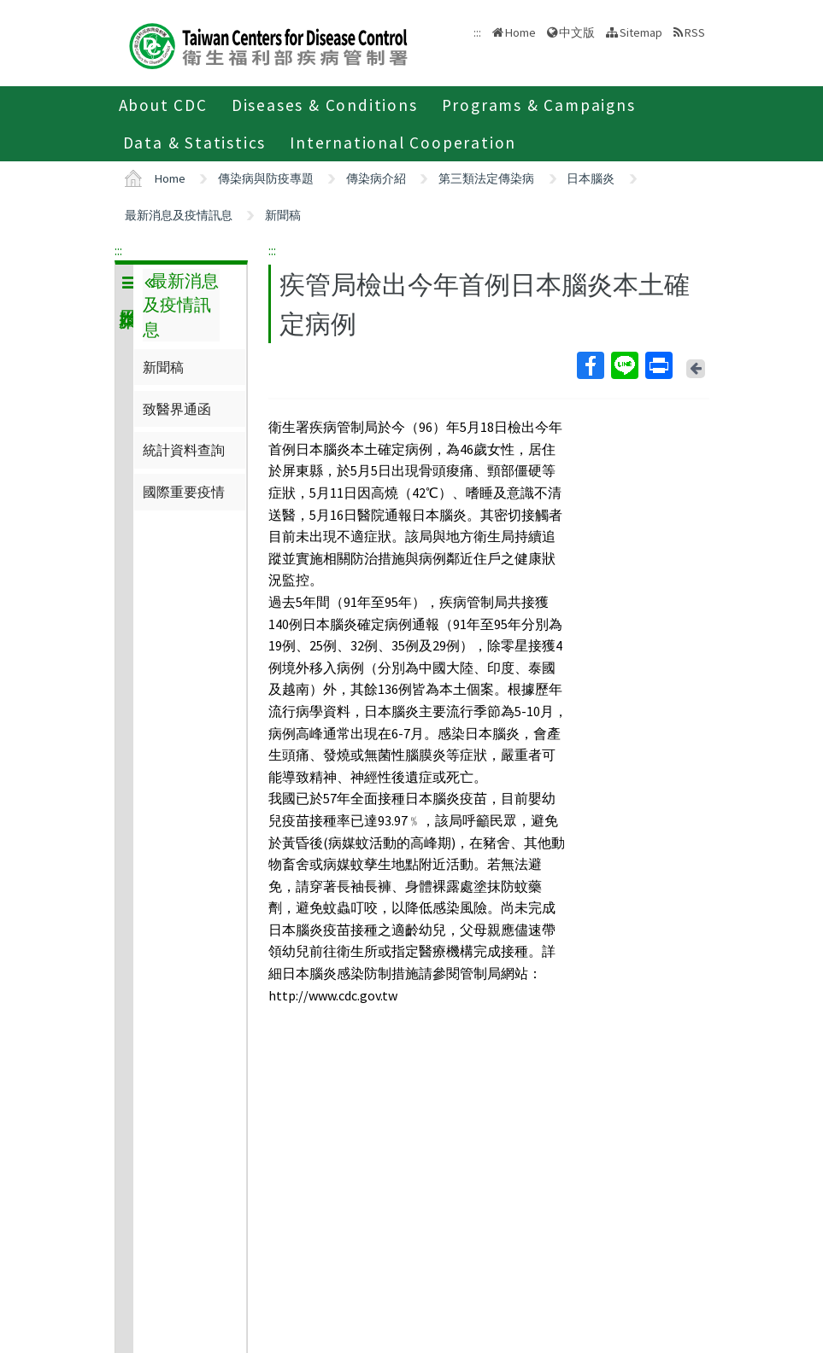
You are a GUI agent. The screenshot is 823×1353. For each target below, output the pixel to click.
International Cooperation (403, 142)
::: (118, 250)
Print (658, 365)
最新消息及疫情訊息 (178, 215)
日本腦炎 (590, 178)
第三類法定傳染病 (486, 178)
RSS (695, 32)
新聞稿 (283, 215)
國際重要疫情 (184, 491)
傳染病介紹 (376, 178)
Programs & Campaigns (539, 105)
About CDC (163, 105)
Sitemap (641, 32)
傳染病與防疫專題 (266, 178)
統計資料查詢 (184, 449)
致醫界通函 (177, 408)
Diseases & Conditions (325, 105)
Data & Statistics (195, 142)
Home (520, 32)
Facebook (589, 365)
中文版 (577, 32)
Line (623, 365)
